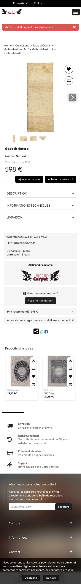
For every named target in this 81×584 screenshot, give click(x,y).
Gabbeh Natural (42, 49)
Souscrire (64, 506)
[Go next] (72, 97)
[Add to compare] (69, 80)
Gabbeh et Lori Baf (16, 49)
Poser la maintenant (40, 300)
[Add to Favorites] (33, 376)
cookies (35, 562)
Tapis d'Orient (41, 45)
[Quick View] (33, 361)
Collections (22, 45)
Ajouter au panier (29, 179)
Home (8, 45)
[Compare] (33, 368)
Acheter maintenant (60, 179)
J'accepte (31, 577)
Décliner (51, 577)
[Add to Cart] (33, 384)
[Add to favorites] (69, 69)
